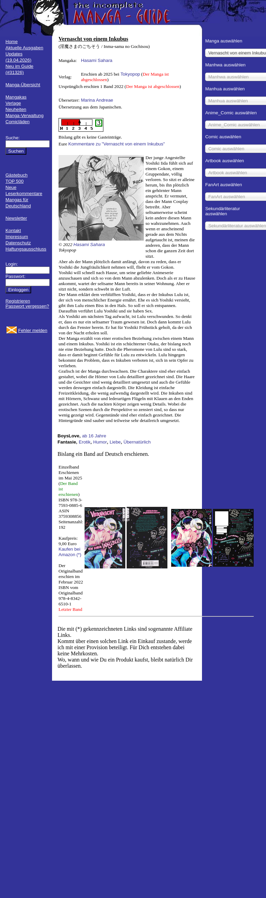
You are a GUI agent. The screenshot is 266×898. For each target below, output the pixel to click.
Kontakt (13, 230)
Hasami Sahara (96, 60)
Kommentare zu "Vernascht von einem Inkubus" (116, 143)
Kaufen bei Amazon (69, 552)
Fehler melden (32, 330)
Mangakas (16, 97)
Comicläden (17, 121)
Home (11, 41)
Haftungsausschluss (25, 249)
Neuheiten (15, 109)
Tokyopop (130, 74)
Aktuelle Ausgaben (24, 47)
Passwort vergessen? (27, 306)
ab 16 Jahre (94, 435)
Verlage (13, 103)
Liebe (115, 442)
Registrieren (17, 301)
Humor (100, 442)
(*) (78, 554)
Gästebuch (16, 175)
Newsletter (16, 218)
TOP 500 (14, 181)
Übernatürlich (137, 442)
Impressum (16, 236)
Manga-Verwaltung (24, 115)
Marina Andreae (97, 100)
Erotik (84, 442)
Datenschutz (18, 242)
